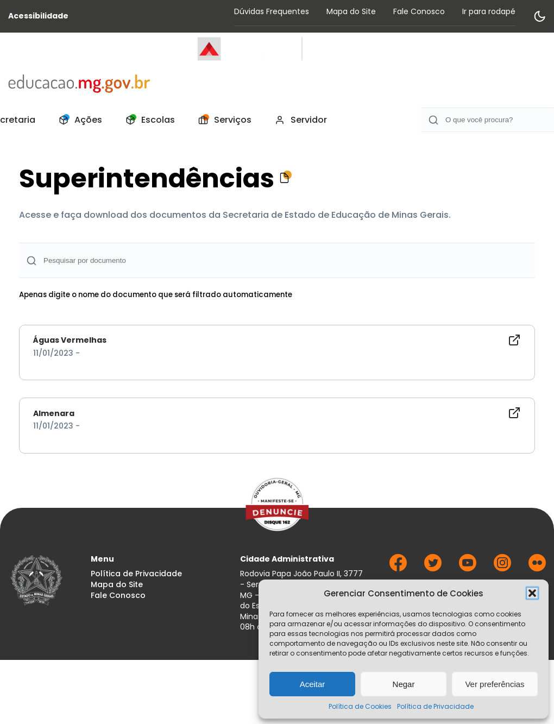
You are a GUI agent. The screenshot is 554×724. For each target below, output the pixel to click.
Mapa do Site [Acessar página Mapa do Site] (351, 11)
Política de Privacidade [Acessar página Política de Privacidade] (136, 574)
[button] (532, 593)
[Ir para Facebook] (398, 568)
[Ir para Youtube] (467, 568)
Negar (404, 684)
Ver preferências (494, 684)
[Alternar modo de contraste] (539, 16)
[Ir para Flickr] (537, 568)
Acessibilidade (38, 16)
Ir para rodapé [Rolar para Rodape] (488, 11)
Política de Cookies (360, 706)
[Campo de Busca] (277, 260)
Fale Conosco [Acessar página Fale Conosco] (419, 11)
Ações (77, 120)
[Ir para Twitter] (433, 568)
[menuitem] (77, 120)
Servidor (298, 120)
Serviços (221, 120)
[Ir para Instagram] (502, 568)
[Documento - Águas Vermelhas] (277, 346)
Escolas (147, 120)
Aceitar (312, 684)
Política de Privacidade (435, 706)
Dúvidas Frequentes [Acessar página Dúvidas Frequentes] (271, 11)
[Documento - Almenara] (277, 419)
